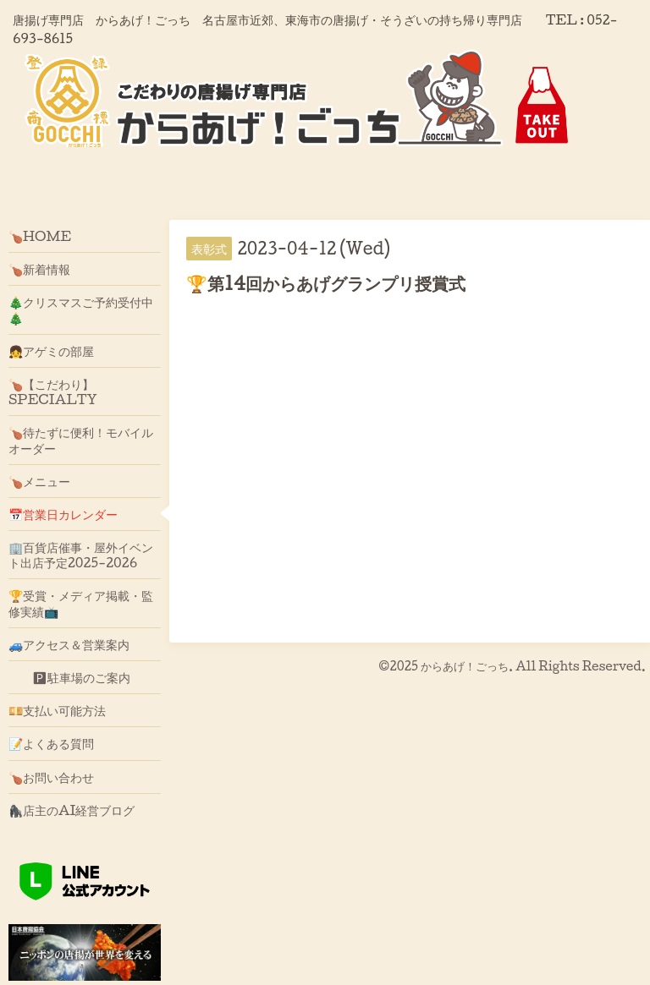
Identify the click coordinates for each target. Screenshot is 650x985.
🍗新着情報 (39, 268)
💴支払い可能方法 (57, 710)
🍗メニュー (39, 481)
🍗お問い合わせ (51, 777)
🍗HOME (39, 236)
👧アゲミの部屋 (51, 350)
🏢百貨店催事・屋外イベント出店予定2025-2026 (80, 554)
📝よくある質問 (51, 743)
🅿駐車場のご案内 (69, 677)
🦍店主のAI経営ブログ (71, 810)
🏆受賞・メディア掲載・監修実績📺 (80, 603)
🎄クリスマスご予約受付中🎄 (80, 309)
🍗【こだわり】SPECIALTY (52, 391)
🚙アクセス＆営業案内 (68, 644)
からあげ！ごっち (465, 666)
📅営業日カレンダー (63, 514)
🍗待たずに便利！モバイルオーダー (80, 439)
